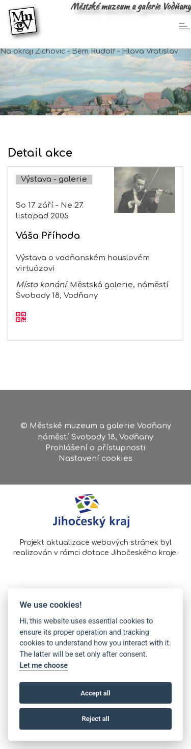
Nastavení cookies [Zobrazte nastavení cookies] (95, 462)
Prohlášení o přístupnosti (95, 451)
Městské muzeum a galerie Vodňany (130, 6)
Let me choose (43, 665)
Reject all (95, 718)
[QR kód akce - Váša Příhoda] (21, 328)
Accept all (95, 693)
